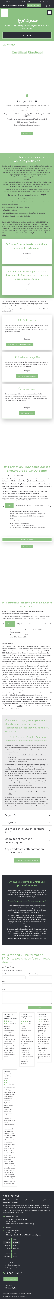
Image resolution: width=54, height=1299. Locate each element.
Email (4, 974)
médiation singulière (13, 362)
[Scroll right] (51, 505)
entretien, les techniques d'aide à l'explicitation (28, 325)
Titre (3, 982)
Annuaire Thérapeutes (20, 1296)
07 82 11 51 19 (14, 1273)
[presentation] (9, 505)
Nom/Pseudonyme (34, 974)
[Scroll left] (3, 505)
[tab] (9, 505)
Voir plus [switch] (27, 339)
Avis (3, 989)
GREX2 (19, 706)
